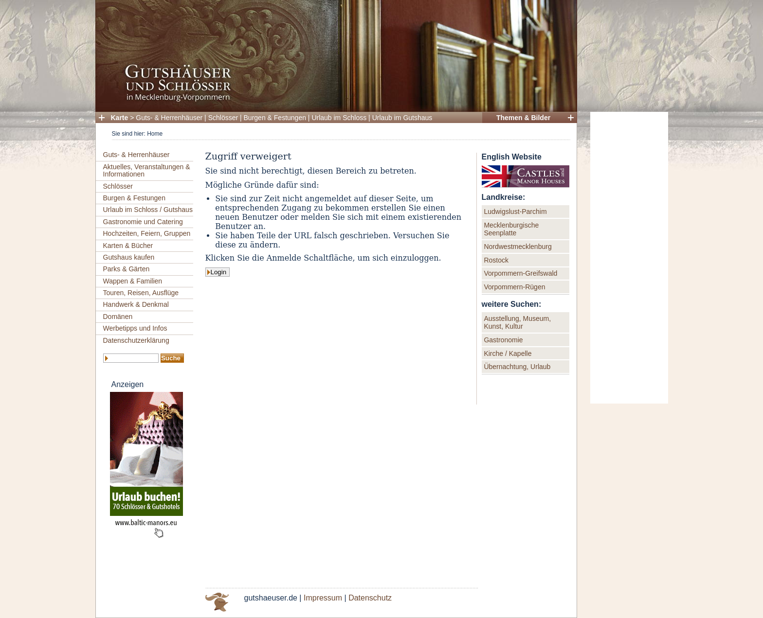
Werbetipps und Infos (135, 328)
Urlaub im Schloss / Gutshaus (148, 209)
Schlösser (223, 118)
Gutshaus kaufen (129, 257)
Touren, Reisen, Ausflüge (141, 293)
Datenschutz (370, 598)
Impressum (323, 598)
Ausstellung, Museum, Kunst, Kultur (517, 322)
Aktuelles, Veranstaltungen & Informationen (146, 170)
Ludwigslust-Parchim (515, 211)
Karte (119, 118)
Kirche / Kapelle (507, 353)
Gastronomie (503, 340)
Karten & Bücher (128, 245)
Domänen (118, 316)
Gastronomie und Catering (143, 222)
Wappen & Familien (133, 281)
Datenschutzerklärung (136, 340)
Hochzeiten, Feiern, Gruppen (147, 233)
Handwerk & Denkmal (136, 304)
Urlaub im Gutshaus (402, 118)
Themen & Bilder (523, 118)
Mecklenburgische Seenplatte (511, 229)
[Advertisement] (629, 258)
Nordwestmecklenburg (517, 246)
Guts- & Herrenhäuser (169, 118)
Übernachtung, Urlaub (517, 367)
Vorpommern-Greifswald (520, 273)
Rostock (496, 260)
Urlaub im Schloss (338, 118)
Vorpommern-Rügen (514, 287)
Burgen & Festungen (275, 118)
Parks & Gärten (126, 269)
